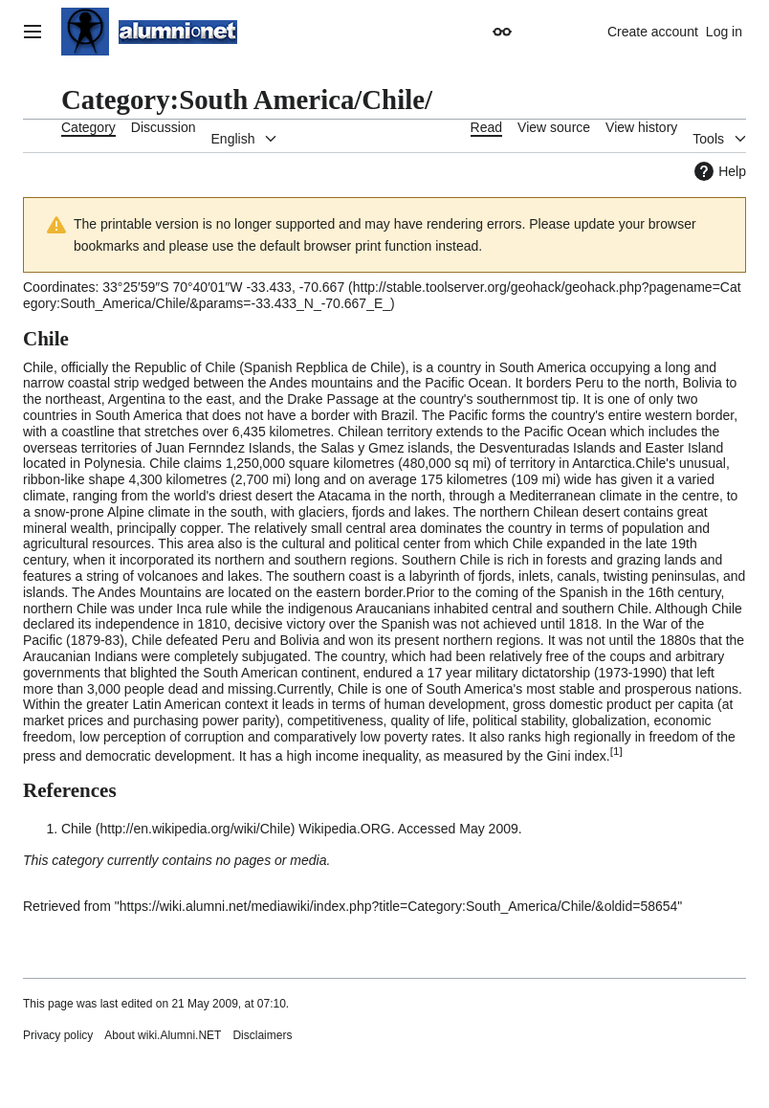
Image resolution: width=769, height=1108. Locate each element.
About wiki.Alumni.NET (162, 1035)
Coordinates (59, 287)
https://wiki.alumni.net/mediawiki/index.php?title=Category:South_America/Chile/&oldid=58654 (399, 906)
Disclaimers (262, 1035)
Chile (76, 828)
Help (718, 171)
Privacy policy (58, 1035)
